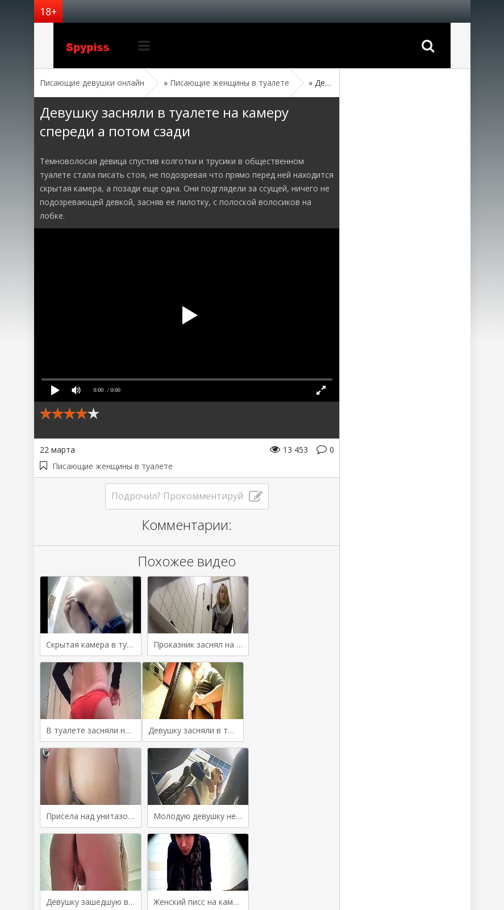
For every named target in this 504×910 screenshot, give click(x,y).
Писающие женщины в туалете (112, 466)
